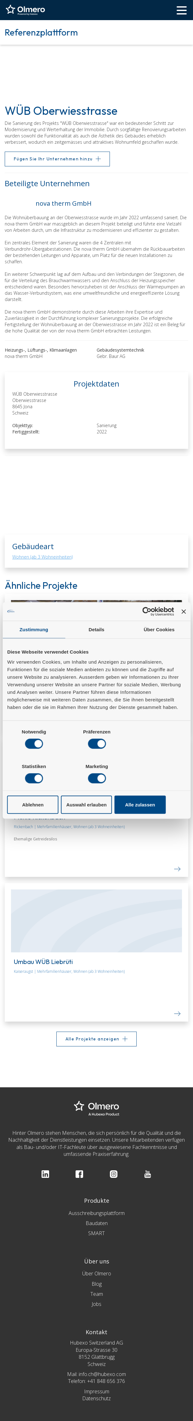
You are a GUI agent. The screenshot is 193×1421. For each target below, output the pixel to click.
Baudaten (97, 1223)
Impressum (96, 1391)
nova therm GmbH (27, 356)
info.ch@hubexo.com (102, 1374)
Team (96, 1293)
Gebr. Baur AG (115, 356)
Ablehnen (36, 787)
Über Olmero (96, 1273)
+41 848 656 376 (106, 1381)
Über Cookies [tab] (159, 646)
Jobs (96, 1304)
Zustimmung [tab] (34, 646)
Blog (97, 1283)
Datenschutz (96, 1398)
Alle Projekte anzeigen (92, 1039)
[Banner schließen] (183, 629)
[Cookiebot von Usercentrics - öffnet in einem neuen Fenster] (146, 628)
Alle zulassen (157, 787)
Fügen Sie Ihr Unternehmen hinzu (53, 159)
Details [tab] (97, 646)
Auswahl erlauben (96, 787)
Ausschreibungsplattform (97, 1213)
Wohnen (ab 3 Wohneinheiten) (42, 557)
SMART (96, 1233)
